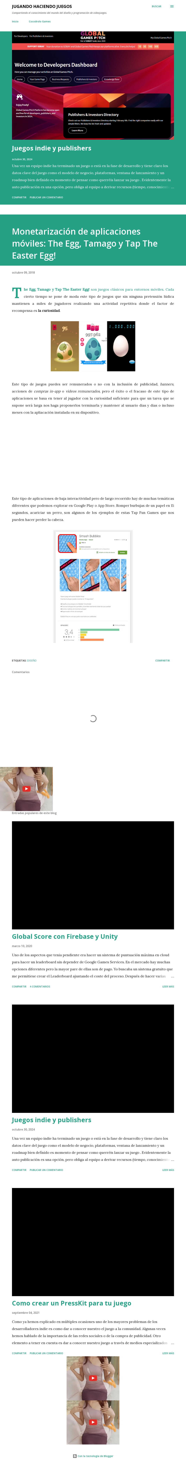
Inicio (15, 21)
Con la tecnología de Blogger (93, 1456)
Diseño (31, 660)
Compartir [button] (19, 197)
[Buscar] (156, 6)
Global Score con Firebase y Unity (65, 936)
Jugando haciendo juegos (42, 6)
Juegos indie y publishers (51, 148)
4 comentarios (40, 986)
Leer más (168, 986)
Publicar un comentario (46, 197)
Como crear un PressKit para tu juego (71, 1303)
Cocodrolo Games (40, 21)
